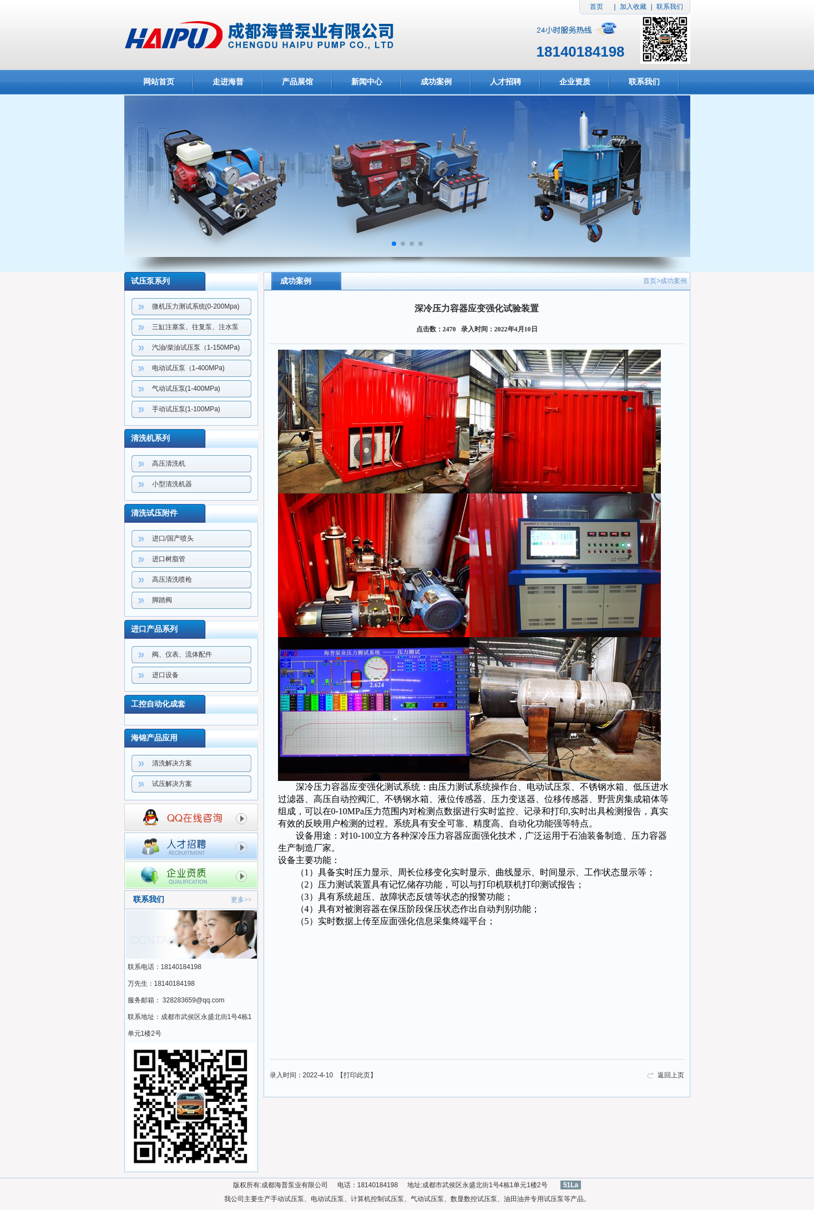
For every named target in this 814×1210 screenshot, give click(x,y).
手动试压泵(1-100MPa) (186, 409)
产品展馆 (297, 82)
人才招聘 (505, 82)
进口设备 (165, 675)
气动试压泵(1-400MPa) (186, 388)
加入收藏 (633, 7)
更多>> (241, 900)
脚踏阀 (162, 600)
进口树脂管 (168, 559)
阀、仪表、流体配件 (182, 654)
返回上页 (671, 1075)
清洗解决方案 (172, 763)
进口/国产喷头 (173, 538)
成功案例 (436, 82)
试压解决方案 (172, 784)
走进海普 (228, 82)
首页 (596, 7)
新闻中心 (366, 82)
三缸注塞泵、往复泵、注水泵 (195, 327)
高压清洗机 (168, 463)
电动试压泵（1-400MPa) (188, 368)
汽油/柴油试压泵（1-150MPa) (196, 347)
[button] (394, 243)
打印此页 (356, 1075)
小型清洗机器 (172, 484)
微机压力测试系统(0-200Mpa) (196, 306)
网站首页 (158, 82)
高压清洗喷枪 (172, 579)
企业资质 (574, 82)
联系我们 (669, 7)
